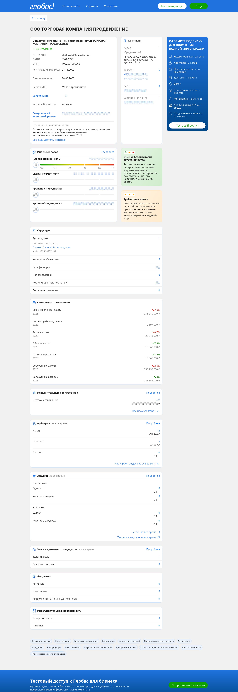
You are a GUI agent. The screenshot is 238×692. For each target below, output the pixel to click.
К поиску (38, 18)
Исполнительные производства (57, 346)
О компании (91, 639)
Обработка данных (122, 639)
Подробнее (107, 129)
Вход (198, 6)
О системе (111, 6)
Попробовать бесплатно (188, 610)
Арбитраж (43, 373)
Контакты (118, 634)
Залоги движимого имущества (57, 474)
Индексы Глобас (47, 129)
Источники (91, 643)
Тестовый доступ (172, 6)
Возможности (71, 6)
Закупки (42, 415)
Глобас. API (63, 639)
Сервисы (92, 6)
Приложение (64, 643)
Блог (32, 639)
